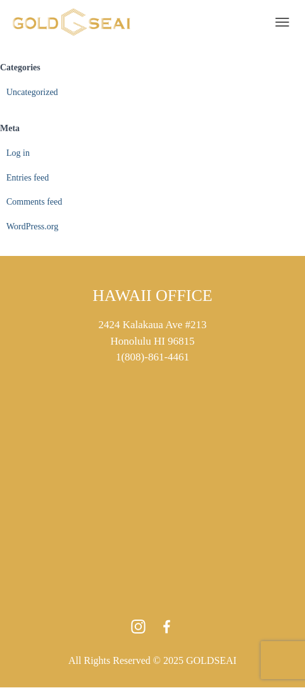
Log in (18, 153)
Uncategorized (32, 92)
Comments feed (34, 202)
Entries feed (27, 177)
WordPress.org (32, 226)
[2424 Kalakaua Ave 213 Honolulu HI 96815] (152, 473)
